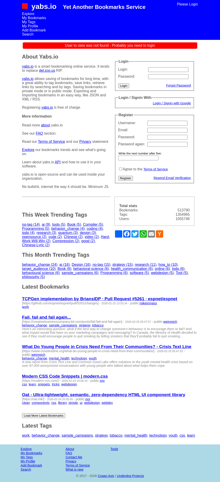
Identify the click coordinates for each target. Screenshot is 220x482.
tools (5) (58, 224)
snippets (44, 384)
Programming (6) (114, 273)
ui (81, 403)
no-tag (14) (31, 224)
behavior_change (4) (68, 229)
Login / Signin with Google (172, 103)
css (24, 384)
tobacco (97, 325)
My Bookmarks (34, 18)
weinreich (170, 321)
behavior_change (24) (40, 265)
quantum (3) (68, 233)
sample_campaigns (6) (80, 273)
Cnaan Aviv (106, 476)
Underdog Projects (130, 476)
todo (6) (178, 269)
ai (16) (64, 265)
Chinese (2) (73, 237)
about (45, 125)
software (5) (139, 273)
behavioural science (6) (41, 273)
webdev (107, 403)
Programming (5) (35, 229)
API (58, 162)
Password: (126, 76)
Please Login (187, 4)
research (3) (46, 233)
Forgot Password (178, 85)
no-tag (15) (101, 265)
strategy (84, 325)
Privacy (85, 142)
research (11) (145, 265)
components (40, 403)
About (69, 449)
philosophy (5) (33, 277)
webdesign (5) (162, 273)
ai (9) (46, 224)
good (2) (88, 241)
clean (26, 403)
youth (93, 358)
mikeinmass (148, 303)
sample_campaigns (63, 325)
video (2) (92, 237)
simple (73, 403)
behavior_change (34, 325)
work (25, 307)
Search (28, 34)
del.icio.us (47, 70)
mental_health (59, 358)
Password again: (131, 144)
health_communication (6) (132, 269)
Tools (114, 449)
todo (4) (28, 233)
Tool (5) (182, 273)
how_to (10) (168, 265)
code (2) (55, 237)
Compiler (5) (93, 224)
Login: (123, 69)
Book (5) (74, 224)
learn (32, 384)
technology (79, 358)
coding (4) (95, 229)
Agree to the (132, 169)
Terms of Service (155, 169)
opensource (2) (34, 237)
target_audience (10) (39, 269)
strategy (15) (122, 265)
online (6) (162, 269)
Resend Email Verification (172, 178)
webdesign (69, 384)
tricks (56, 384)
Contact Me (73, 457)
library (62, 403)
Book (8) (64, 269)
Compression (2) (65, 241)
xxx (102, 380)
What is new (74, 469)
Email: (123, 130)
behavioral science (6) (91, 269)
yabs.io (43, 6)
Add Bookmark (34, 30)
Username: (127, 123)
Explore (28, 14)
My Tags (28, 22)
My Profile (30, 26)
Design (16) (81, 265)
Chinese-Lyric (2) (36, 245)
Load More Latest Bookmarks (43, 415)
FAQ (39, 133)
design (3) (88, 233)
